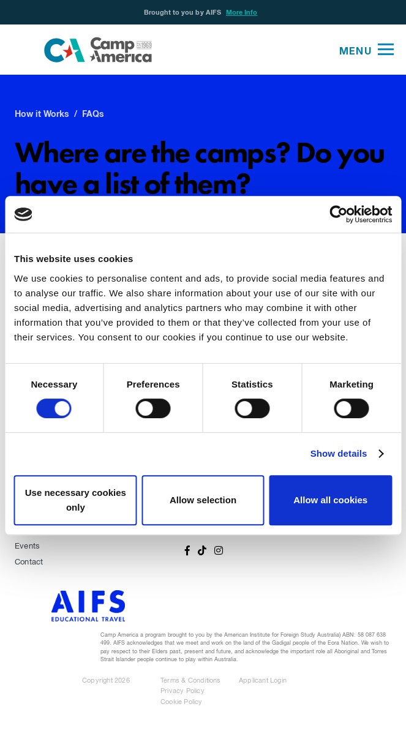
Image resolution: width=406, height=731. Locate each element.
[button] (366, 50)
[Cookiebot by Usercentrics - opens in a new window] (338, 214)
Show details (338, 453)
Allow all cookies (330, 500)
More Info (242, 12)
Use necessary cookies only (75, 499)
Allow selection (203, 500)
